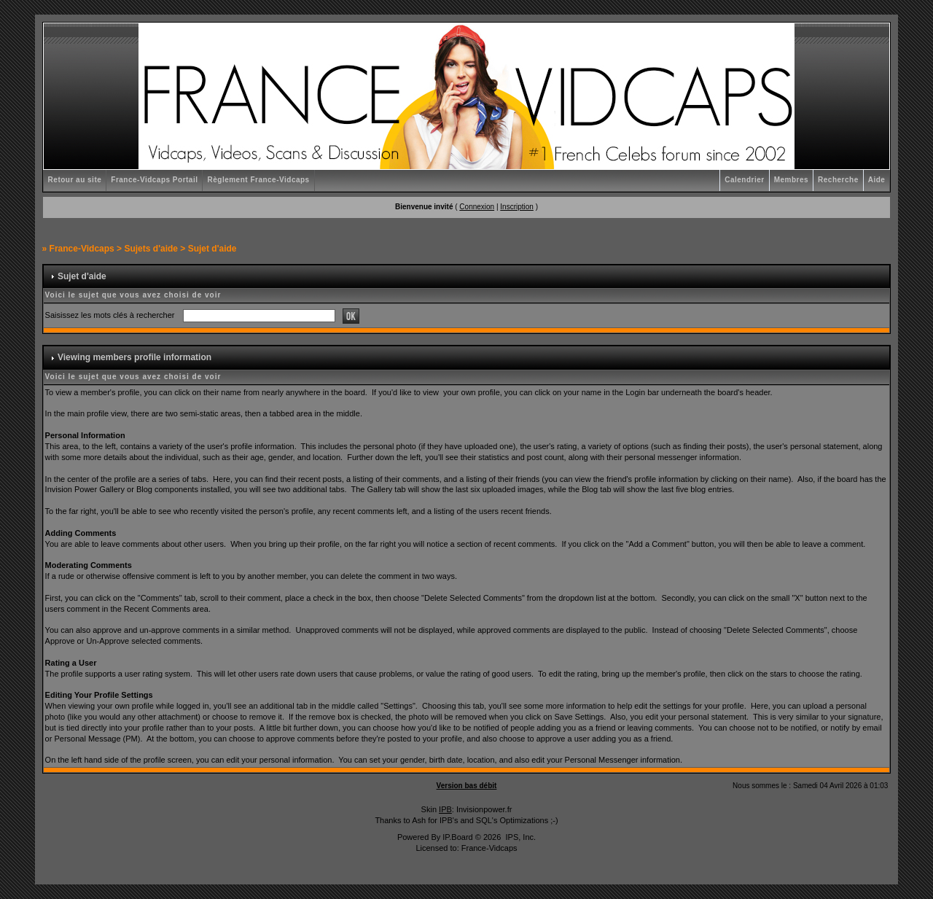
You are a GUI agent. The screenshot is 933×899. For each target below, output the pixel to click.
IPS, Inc (519, 837)
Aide (877, 180)
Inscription (517, 207)
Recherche (838, 180)
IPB (445, 809)
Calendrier (744, 180)
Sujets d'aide (151, 249)
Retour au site (75, 180)
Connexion (476, 207)
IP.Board (457, 837)
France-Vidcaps (82, 249)
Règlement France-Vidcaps (258, 180)
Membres (791, 180)
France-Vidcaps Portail (154, 180)
